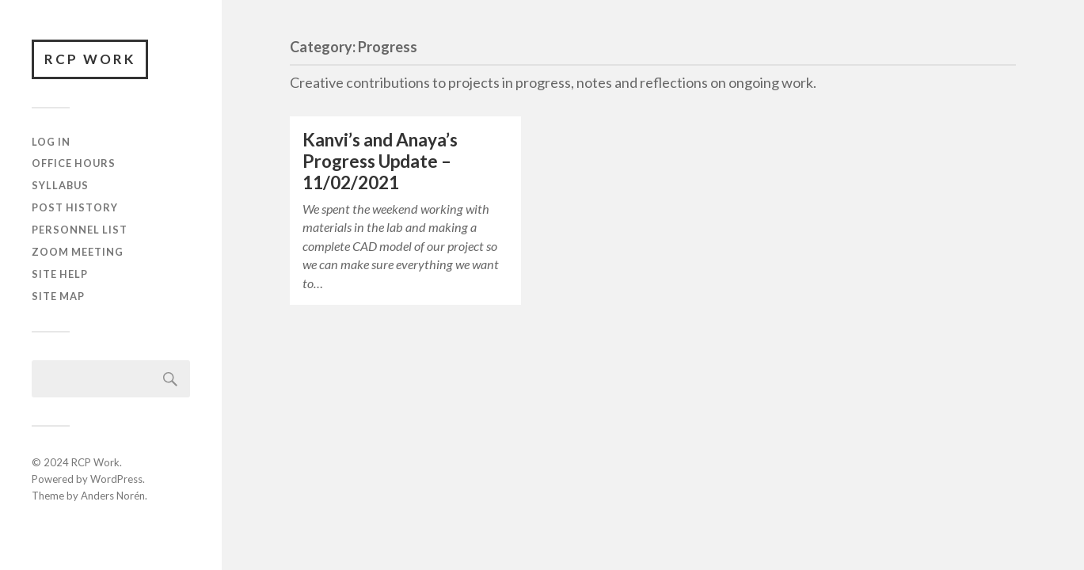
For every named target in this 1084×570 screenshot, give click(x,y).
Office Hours (74, 163)
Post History (75, 207)
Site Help (60, 274)
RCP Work (89, 59)
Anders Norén (113, 495)
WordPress (116, 479)
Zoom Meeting (78, 251)
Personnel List (79, 229)
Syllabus (60, 185)
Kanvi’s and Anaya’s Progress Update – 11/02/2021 (380, 161)
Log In (51, 141)
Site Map (58, 296)
